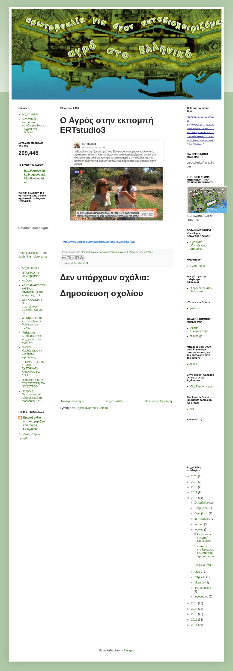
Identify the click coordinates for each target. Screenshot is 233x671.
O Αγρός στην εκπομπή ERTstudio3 (202, 538)
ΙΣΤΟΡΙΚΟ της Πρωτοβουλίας (31, 274)
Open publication (28, 253)
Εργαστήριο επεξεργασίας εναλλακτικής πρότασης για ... (204, 553)
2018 (194, 487)
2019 (194, 481)
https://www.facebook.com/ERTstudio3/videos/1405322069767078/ (99, 242)
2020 (194, 476)
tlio (192, 408)
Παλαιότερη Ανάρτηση (158, 401)
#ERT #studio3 (79, 263)
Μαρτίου (200, 582)
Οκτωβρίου (201, 513)
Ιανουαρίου (201, 596)
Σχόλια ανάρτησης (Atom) (92, 408)
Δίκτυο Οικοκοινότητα (199, 329)
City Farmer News (201, 386)
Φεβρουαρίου (202, 587)
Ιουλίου (199, 524)
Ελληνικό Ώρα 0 (203, 565)
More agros (40, 256)
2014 (194, 608)
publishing (24, 256)
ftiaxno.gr (196, 336)
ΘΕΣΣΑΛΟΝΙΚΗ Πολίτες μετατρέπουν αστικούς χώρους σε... (32, 306)
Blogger (128, 650)
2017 (194, 492)
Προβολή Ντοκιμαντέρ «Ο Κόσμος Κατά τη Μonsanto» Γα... (32, 396)
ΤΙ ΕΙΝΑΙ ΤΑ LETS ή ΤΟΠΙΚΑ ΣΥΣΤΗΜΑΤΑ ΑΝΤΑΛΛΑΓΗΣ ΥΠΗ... (33, 368)
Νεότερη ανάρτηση (72, 401)
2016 (194, 498)
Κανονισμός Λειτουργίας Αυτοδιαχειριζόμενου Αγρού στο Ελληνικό (33, 125)
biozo (193, 364)
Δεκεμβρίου (201, 502)
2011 (194, 625)
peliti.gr (194, 308)
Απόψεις (27, 280)
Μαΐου (198, 571)
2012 (194, 619)
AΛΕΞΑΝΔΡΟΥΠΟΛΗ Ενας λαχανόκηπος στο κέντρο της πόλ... (33, 290)
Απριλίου (200, 577)
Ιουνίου (199, 529)
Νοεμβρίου (201, 508)
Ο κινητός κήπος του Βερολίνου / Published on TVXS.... (32, 322)
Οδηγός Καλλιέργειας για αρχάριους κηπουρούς (32, 352)
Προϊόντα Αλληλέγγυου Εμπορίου (198, 245)
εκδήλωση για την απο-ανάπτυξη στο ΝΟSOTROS (33, 383)
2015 (194, 603)
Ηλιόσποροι (197, 265)
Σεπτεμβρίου (202, 518)
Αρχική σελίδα (114, 401)
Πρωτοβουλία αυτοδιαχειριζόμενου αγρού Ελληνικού (34, 423)
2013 (194, 614)
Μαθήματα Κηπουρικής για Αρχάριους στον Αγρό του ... (31, 337)
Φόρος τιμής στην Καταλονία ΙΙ (201, 290)
